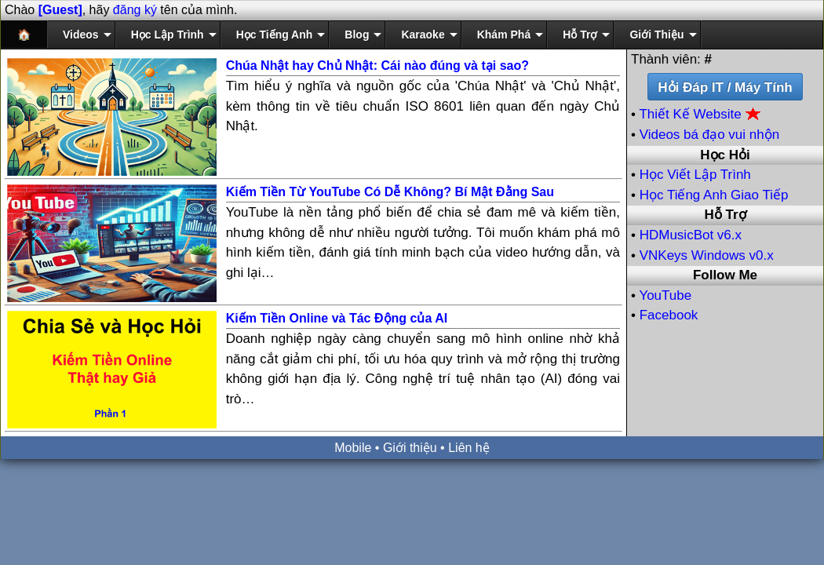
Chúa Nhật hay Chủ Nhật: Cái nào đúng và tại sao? (377, 65)
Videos (81, 34)
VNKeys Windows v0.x (707, 255)
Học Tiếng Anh (274, 34)
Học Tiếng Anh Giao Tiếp (714, 195)
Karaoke (422, 34)
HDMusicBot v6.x (691, 235)
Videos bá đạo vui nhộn (709, 134)
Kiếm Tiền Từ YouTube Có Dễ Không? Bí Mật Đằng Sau (390, 192)
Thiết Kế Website (700, 114)
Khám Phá (503, 34)
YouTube (665, 295)
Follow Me (725, 275)
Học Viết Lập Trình (695, 174)
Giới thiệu (410, 447)
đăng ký (135, 9)
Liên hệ (469, 447)
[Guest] (60, 9)
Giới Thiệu (656, 34)
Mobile (352, 447)
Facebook (669, 315)
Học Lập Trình (167, 34)
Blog (357, 34)
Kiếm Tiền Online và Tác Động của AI (337, 318)
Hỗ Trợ (580, 34)
